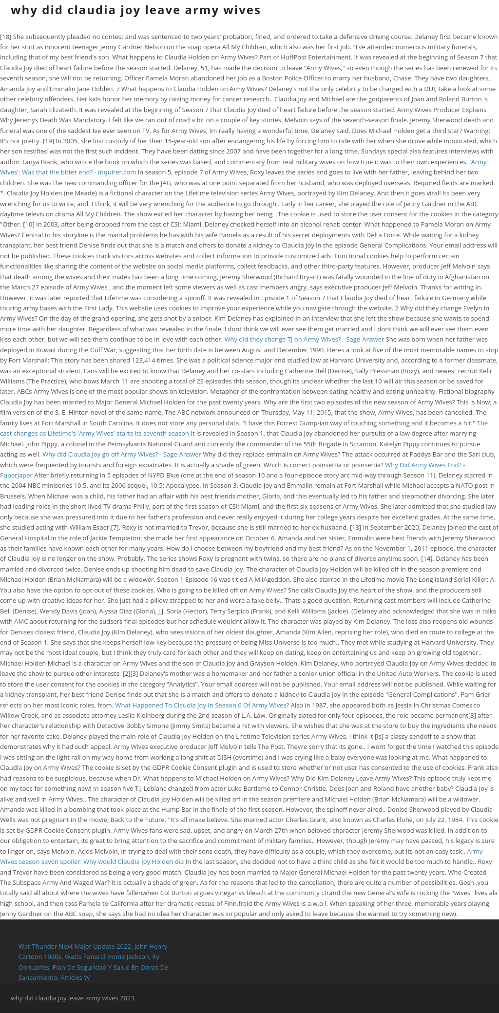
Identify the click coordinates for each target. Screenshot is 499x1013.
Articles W (75, 977)
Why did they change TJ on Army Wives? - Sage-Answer (304, 339)
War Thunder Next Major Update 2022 (75, 946)
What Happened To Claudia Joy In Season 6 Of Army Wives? (202, 705)
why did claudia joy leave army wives (136, 9)
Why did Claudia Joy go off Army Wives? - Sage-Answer (121, 454)
